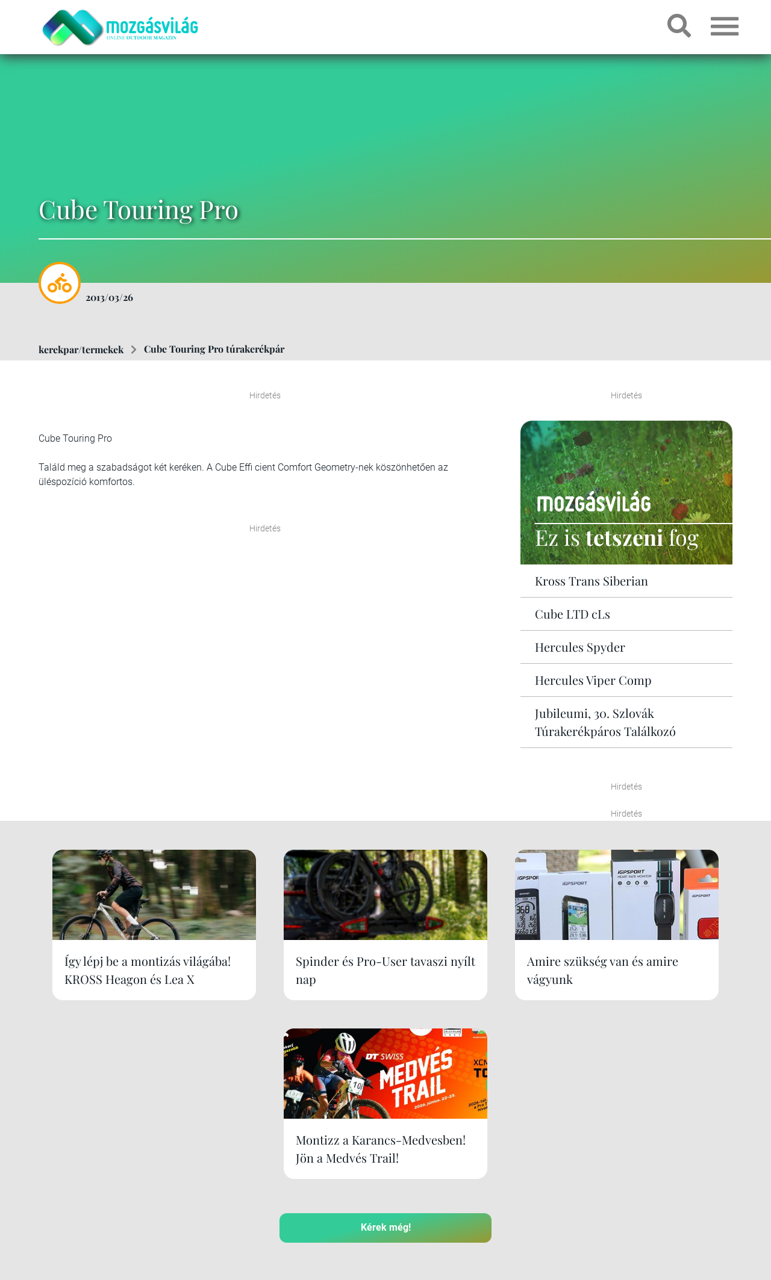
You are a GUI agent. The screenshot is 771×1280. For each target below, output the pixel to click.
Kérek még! (386, 1066)
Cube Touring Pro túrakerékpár (214, 348)
